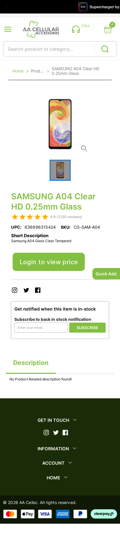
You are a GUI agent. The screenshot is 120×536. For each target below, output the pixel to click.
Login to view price (49, 262)
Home (17, 71)
